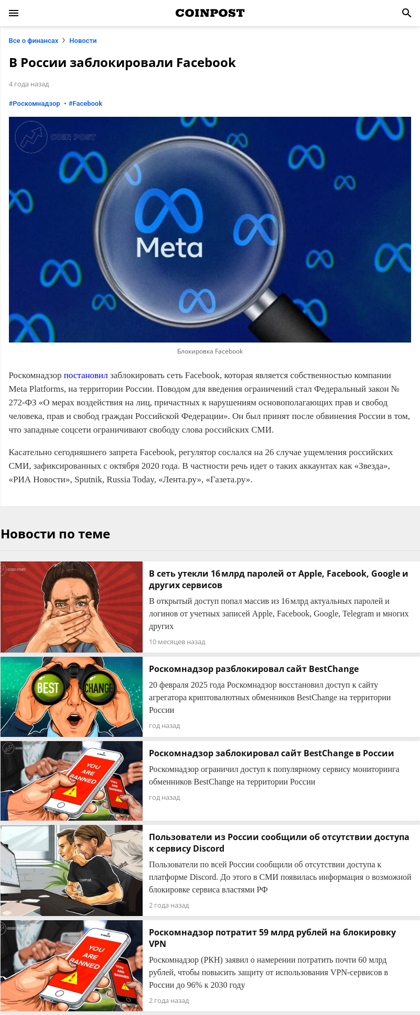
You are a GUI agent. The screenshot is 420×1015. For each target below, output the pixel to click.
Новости (82, 41)
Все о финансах (34, 41)
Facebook (87, 103)
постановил (86, 375)
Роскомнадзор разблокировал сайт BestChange (254, 669)
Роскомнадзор (36, 103)
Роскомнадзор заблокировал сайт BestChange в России (271, 753)
